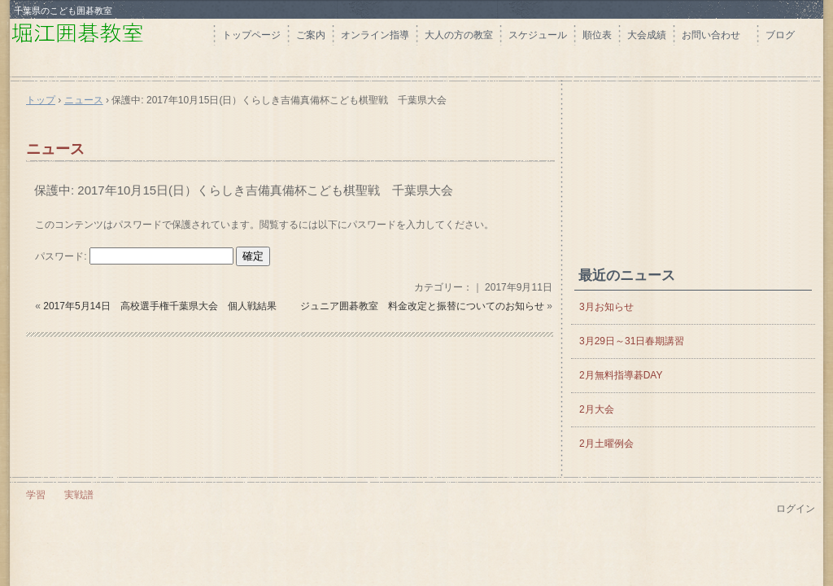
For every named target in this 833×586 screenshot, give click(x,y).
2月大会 (596, 409)
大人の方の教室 (459, 35)
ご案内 (310, 35)
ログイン (795, 508)
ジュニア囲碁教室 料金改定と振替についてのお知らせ (422, 306)
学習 (36, 495)
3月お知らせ (606, 307)
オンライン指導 (375, 35)
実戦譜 (79, 495)
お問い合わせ (716, 35)
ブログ (780, 35)
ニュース (55, 149)
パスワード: (134, 256)
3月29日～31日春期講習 (631, 341)
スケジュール (537, 35)
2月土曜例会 (606, 443)
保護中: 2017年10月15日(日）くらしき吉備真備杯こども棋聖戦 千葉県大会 (243, 190)
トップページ (251, 35)
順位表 (597, 35)
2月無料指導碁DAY (620, 375)
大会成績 (646, 35)
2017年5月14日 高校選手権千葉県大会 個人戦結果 (160, 306)
